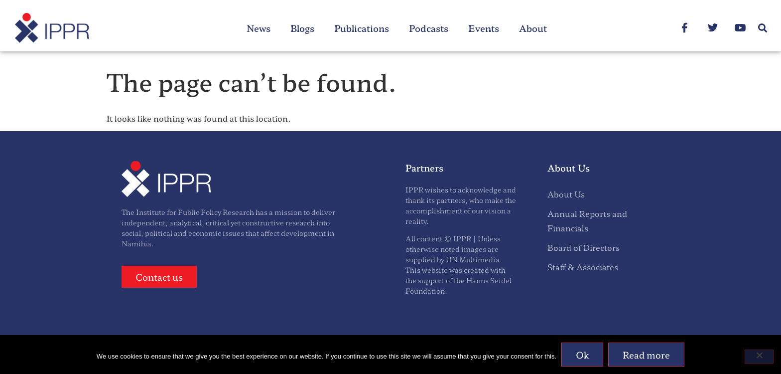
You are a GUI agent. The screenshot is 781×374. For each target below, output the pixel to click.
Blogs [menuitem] (302, 27)
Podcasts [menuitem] (428, 27)
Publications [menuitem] (361, 27)
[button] (763, 28)
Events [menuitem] (483, 27)
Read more (646, 354)
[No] (759, 357)
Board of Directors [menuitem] (583, 247)
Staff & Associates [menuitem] (582, 267)
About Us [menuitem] (566, 194)
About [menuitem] (533, 27)
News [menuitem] (258, 27)
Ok (582, 354)
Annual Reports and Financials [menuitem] (587, 220)
